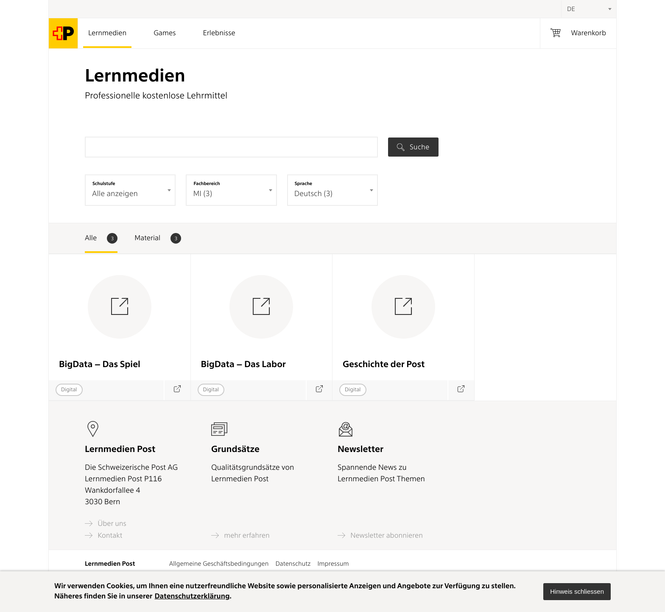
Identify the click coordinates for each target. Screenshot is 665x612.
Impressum (333, 563)
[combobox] (588, 9)
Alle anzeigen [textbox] (115, 193)
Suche (413, 147)
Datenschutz (292, 563)
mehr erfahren (240, 535)
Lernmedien (107, 33)
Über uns (105, 523)
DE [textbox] (571, 9)
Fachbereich (206, 183)
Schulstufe (103, 183)
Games (165, 33)
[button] (577, 591)
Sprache (303, 183)
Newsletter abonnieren (380, 535)
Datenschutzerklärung (191, 596)
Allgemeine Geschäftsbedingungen (219, 563)
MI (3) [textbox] (202, 193)
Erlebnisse (219, 33)
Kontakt (103, 535)
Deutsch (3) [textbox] (313, 193)
